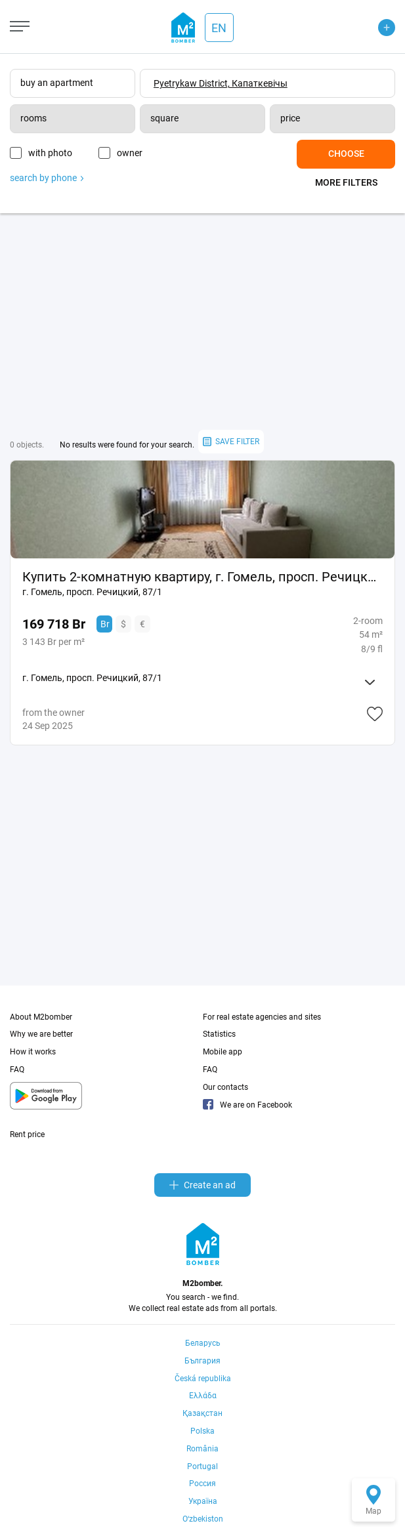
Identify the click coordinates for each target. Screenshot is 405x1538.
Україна (202, 1501)
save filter (231, 442)
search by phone (46, 178)
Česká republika (203, 1378)
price (290, 118)
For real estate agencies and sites (262, 1017)
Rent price (27, 1134)
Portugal (202, 1466)
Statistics (219, 1034)
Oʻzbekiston (202, 1519)
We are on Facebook (247, 1105)
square (164, 118)
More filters (346, 182)
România (202, 1448)
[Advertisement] (202, 321)
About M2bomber (41, 1017)
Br (105, 624)
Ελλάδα (203, 1395)
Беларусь (203, 1343)
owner (129, 153)
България (202, 1360)
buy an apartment (56, 82)
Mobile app (222, 1051)
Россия (202, 1483)
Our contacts (225, 1087)
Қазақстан (202, 1413)
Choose (346, 153)
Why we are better (41, 1034)
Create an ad (202, 1185)
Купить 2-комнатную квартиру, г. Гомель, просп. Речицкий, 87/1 (202, 576)
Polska (202, 1431)
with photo (50, 153)
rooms (33, 118)
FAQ (17, 1069)
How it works (33, 1051)
